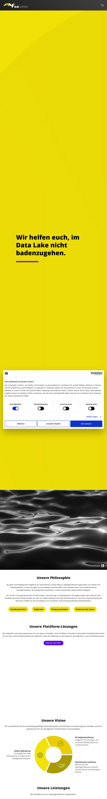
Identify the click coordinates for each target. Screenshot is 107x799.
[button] (102, 5)
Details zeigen (92, 417)
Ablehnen (21, 424)
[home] (51, 5)
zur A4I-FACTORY (53, 643)
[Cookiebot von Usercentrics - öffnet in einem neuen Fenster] (92, 373)
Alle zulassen (86, 424)
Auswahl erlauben (53, 424)
